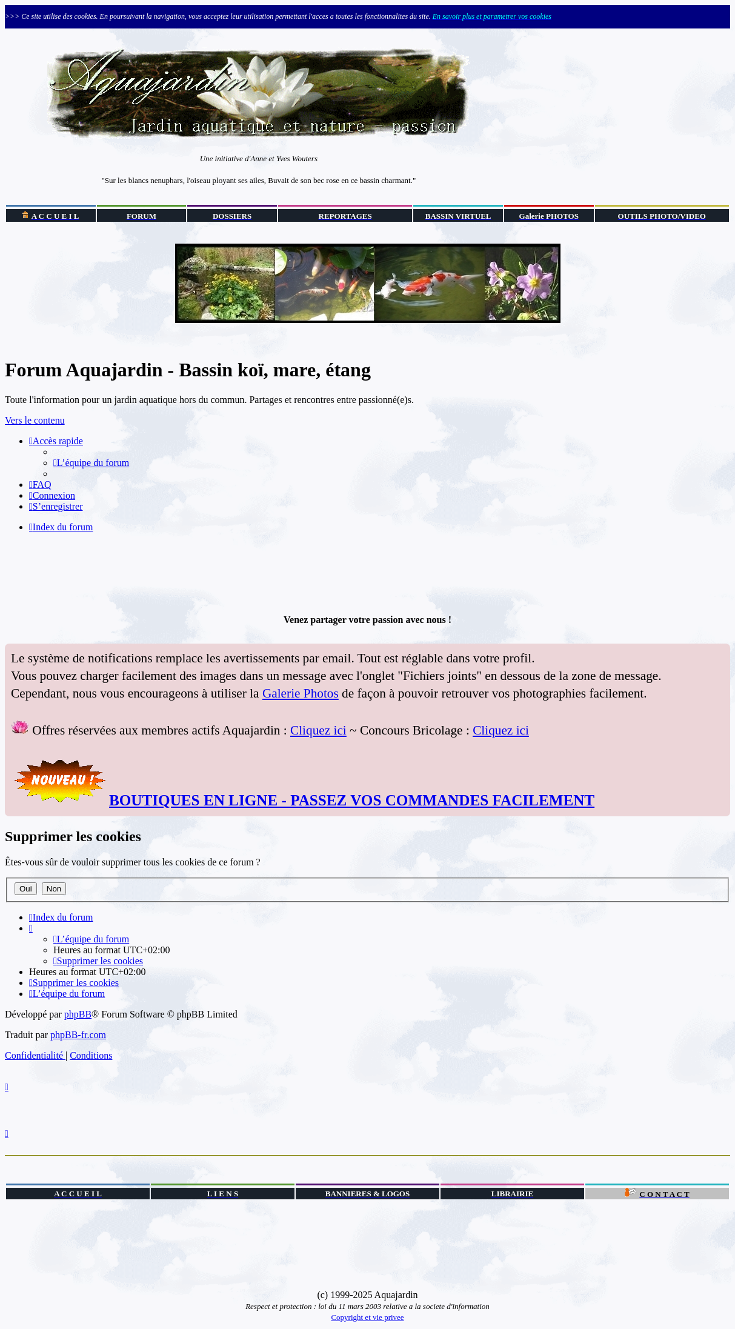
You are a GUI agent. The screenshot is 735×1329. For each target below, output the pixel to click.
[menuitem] (91, 463)
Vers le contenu (35, 420)
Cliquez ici (318, 730)
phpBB (77, 1014)
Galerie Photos (300, 693)
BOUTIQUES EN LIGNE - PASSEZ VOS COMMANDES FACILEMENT (351, 800)
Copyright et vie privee (367, 1317)
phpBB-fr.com (78, 1035)
